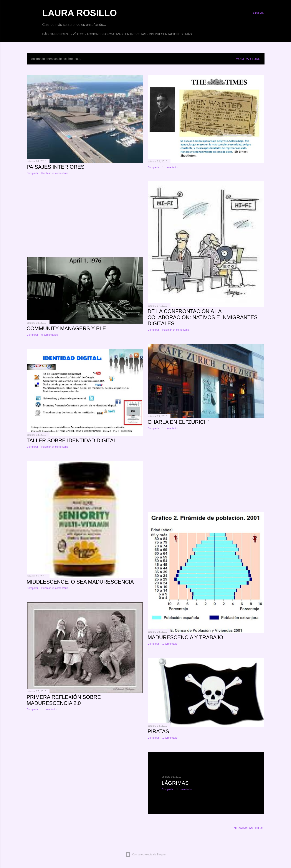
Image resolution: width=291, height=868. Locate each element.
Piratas (158, 731)
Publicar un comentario (54, 173)
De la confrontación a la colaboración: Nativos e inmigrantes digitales (203, 317)
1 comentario (169, 167)
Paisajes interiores (55, 167)
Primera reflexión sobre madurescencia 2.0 (64, 700)
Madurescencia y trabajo (185, 637)
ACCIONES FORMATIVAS (105, 34)
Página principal (56, 34)
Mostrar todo (248, 59)
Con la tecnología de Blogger (145, 854)
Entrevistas (135, 34)
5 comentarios (49, 334)
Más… (190, 34)
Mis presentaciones (166, 34)
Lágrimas (175, 783)
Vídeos (78, 34)
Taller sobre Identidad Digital (72, 440)
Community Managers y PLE (66, 328)
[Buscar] (258, 13)
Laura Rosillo (79, 13)
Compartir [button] (32, 173)
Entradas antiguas (248, 828)
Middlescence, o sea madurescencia (80, 582)
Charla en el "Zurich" (179, 422)
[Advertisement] (85, 216)
